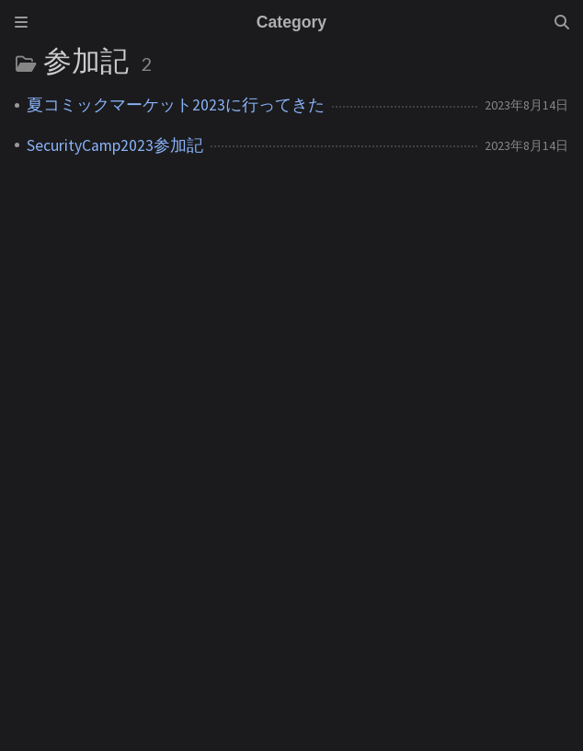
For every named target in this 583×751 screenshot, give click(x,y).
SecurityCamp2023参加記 (115, 145)
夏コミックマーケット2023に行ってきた (176, 105)
